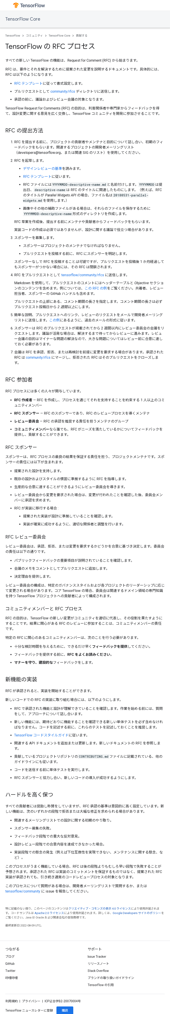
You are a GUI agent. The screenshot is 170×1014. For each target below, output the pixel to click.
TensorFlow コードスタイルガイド (41, 735)
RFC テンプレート (28, 83)
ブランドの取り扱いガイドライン (111, 978)
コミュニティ (34, 35)
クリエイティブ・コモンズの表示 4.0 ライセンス (99, 908)
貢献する (81, 35)
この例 (54, 320)
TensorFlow (12, 35)
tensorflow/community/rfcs (82, 275)
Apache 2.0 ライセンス (49, 913)
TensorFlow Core (22, 19)
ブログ (10, 956)
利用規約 (11, 1001)
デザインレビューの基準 (42, 168)
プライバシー (31, 1001)
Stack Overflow (98, 971)
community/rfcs (62, 91)
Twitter (10, 971)
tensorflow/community (22, 891)
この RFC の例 (96, 288)
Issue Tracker (97, 956)
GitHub (10, 963)
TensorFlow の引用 (101, 985)
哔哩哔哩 (11, 978)
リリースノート (98, 963)
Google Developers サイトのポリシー (137, 913)
